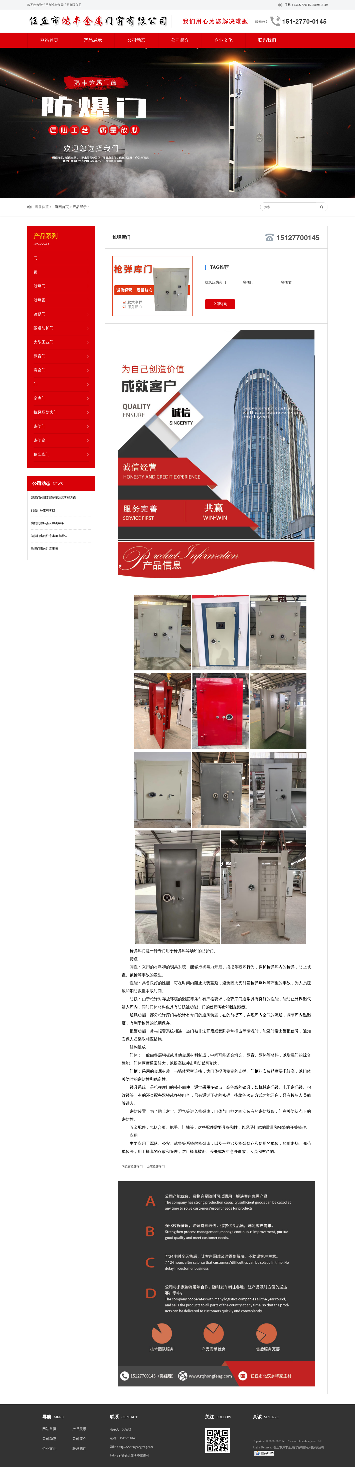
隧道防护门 (44, 328)
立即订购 (220, 304)
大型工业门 (44, 342)
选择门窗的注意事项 (44, 548)
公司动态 (136, 40)
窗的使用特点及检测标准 (47, 523)
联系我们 (267, 40)
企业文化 (224, 40)
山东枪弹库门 (156, 1166)
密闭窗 (40, 440)
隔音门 (40, 356)
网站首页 (49, 40)
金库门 (40, 398)
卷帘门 (40, 370)
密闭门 (40, 426)
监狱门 (40, 314)
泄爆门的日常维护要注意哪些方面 (53, 497)
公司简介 (180, 40)
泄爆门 (40, 286)
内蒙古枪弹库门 (132, 1166)
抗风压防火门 (46, 412)
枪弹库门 (42, 454)
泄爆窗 (40, 300)
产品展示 (93, 40)
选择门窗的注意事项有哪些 (49, 536)
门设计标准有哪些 (43, 510)
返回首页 (62, 207)
